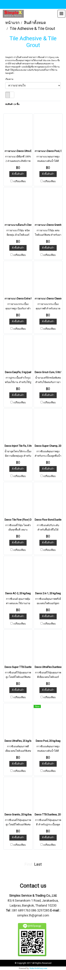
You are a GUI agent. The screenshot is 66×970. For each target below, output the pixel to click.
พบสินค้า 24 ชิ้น (12, 104)
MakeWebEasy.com (38, 968)
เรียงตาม (10, 79)
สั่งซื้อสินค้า (18, 174)
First (28, 864)
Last (38, 864)
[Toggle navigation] (61, 14)
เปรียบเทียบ (19, 181)
